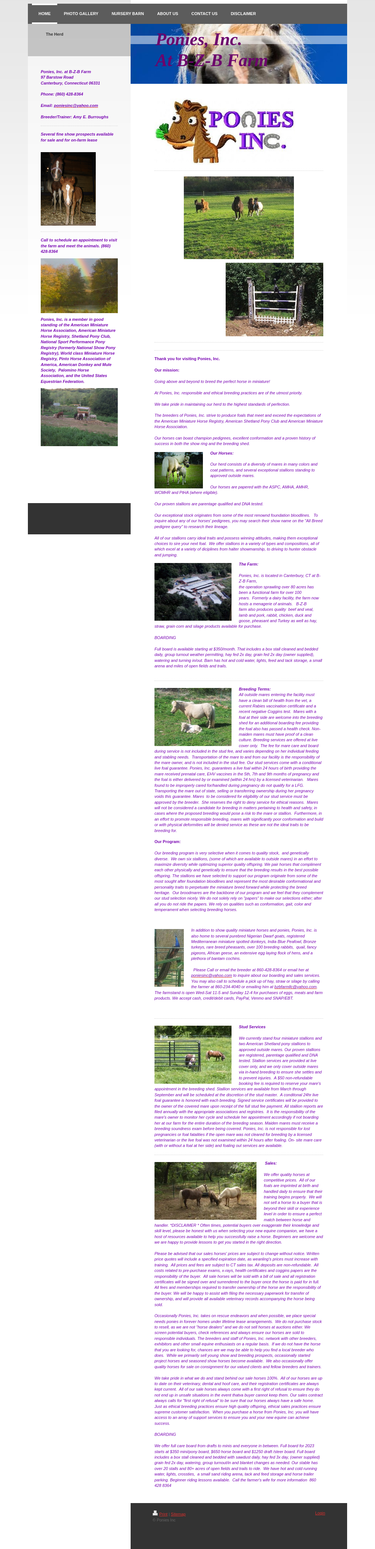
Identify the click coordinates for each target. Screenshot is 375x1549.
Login (320, 1513)
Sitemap (178, 1514)
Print (160, 1514)
